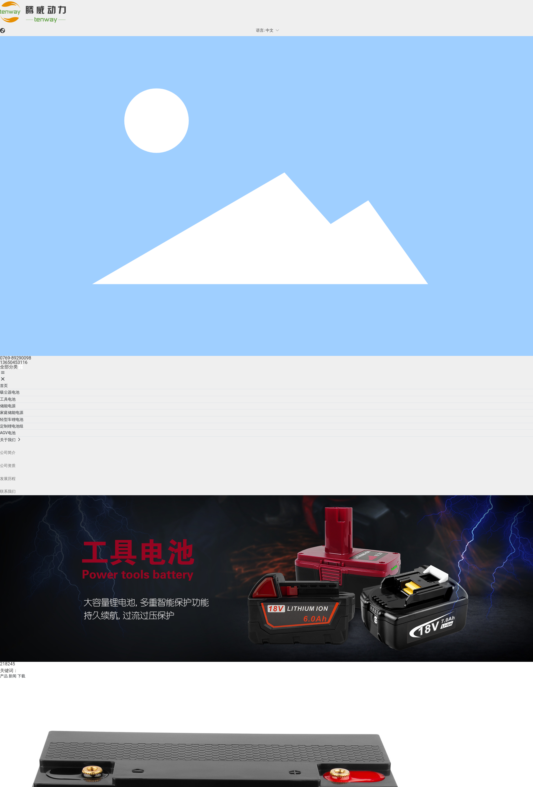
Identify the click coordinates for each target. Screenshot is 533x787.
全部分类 (11, 366)
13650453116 (13, 362)
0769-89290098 (15, 358)
